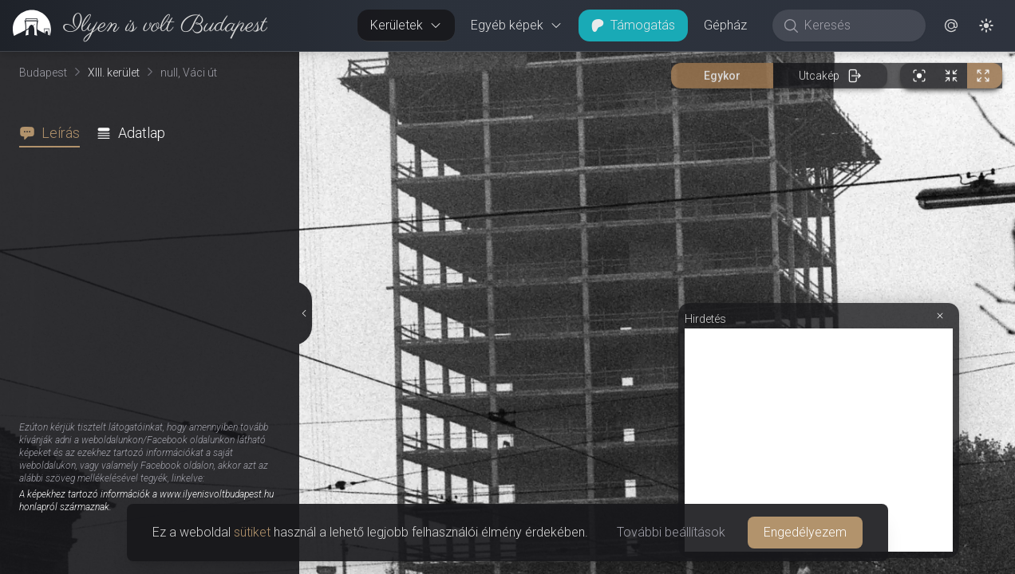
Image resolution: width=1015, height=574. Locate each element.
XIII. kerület (114, 72)
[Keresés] (857, 25)
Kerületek (406, 25)
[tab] (54, 133)
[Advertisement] (819, 440)
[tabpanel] (156, 360)
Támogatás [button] (633, 25)
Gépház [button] (725, 25)
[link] (133, 25)
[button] (951, 25)
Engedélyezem (805, 532)
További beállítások (671, 532)
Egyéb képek (517, 25)
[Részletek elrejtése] (303, 313)
